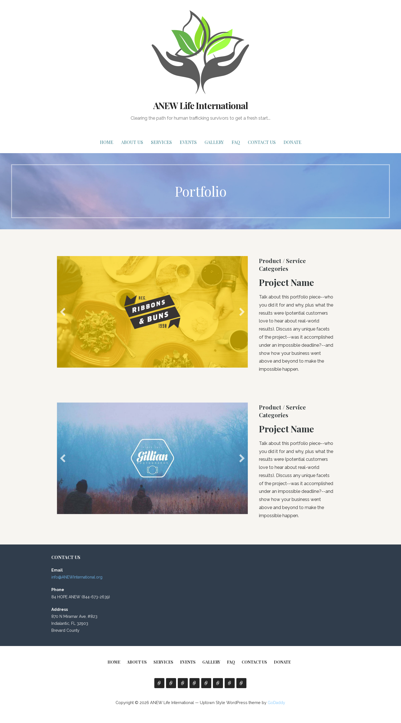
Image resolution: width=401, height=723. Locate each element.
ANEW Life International (200, 105)
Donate (292, 142)
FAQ (236, 142)
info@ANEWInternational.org (76, 577)
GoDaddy (276, 702)
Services (161, 142)
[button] (62, 311)
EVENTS (188, 142)
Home (106, 142)
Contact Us (262, 142)
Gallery (214, 142)
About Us (132, 142)
